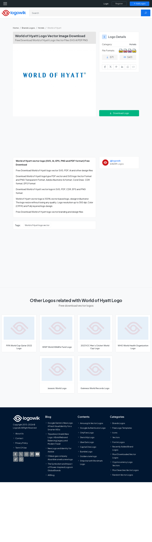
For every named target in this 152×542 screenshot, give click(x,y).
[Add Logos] (139, 3)
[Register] (119, 3)
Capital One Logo (88, 446)
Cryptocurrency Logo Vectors (122, 463)
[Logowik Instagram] (26, 454)
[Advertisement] (54, 138)
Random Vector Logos (122, 475)
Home (16, 27)
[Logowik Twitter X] (20, 454)
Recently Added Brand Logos (122, 448)
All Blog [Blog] (51, 475)
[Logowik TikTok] (15, 459)
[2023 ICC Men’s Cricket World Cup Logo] (95, 333)
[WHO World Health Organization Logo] (133, 333)
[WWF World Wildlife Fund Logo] (57, 333)
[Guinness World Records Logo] (95, 374)
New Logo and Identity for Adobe (59, 450)
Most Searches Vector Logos (125, 470)
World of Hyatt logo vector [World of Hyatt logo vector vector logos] (37, 225)
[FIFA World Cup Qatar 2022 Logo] (19, 333)
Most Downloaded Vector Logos (124, 456)
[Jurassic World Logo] (57, 374)
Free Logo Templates (122, 428)
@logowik (115, 160)
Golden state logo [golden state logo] (88, 456)
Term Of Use (21, 447)
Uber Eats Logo (87, 442)
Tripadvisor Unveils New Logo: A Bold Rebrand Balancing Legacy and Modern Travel (58, 439)
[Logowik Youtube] (37, 454)
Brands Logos (28, 27)
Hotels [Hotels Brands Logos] (132, 44)
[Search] (85, 13)
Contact (19, 438)
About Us (19, 433)
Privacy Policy (21, 443)
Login (106, 4)
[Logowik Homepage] (14, 12)
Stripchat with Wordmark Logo (91, 462)
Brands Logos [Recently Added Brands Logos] (118, 423)
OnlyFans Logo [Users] (87, 432)
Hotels (41, 27)
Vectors (116, 437)
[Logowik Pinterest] (32, 454)
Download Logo (119, 113)
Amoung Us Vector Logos (91, 423)
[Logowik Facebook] (15, 454)
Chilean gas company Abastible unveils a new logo (60, 457)
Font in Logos (118, 442)
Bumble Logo (86, 451)
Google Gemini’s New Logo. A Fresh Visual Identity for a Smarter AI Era (60, 426)
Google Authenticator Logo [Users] (93, 428)
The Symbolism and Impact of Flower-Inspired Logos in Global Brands (60, 467)
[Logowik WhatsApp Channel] (21, 459)
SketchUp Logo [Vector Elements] (87, 437)
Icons (114, 432)
